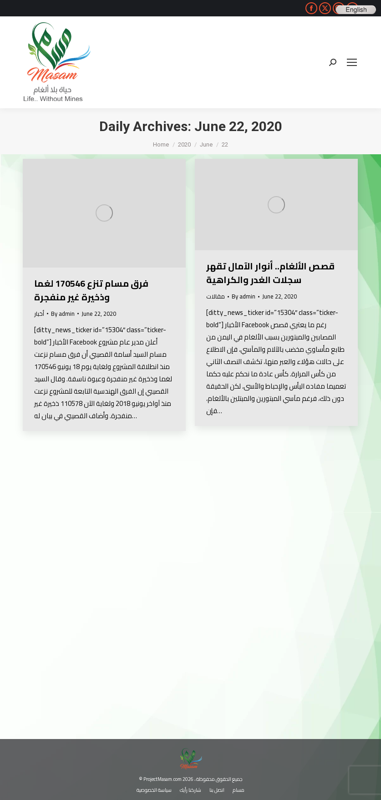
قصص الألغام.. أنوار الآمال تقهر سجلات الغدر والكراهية (270, 273)
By (63, 314)
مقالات (215, 296)
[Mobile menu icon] (351, 62)
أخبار (39, 313)
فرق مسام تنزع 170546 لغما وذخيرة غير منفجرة (91, 290)
